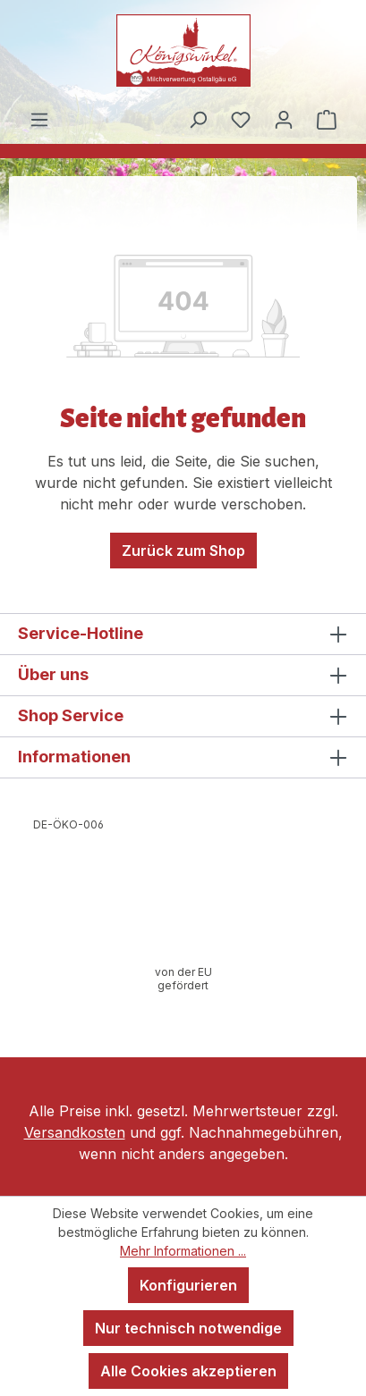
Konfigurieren (188, 1285)
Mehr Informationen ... (183, 1250)
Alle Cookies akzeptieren (188, 1371)
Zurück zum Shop (183, 550)
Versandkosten (74, 1132)
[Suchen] (197, 119)
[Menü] (39, 119)
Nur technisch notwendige (188, 1328)
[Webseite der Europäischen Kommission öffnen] (68, 825)
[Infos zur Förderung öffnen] (183, 979)
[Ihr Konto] (283, 119)
